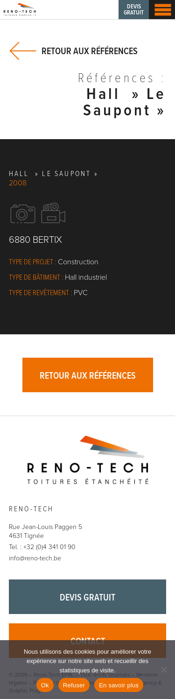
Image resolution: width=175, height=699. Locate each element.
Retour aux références (90, 51)
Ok (45, 685)
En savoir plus (119, 685)
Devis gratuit (134, 10)
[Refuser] (163, 669)
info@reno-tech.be (35, 558)
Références (122, 79)
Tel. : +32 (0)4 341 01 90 (42, 547)
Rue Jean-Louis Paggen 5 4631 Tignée (45, 531)
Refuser (74, 685)
